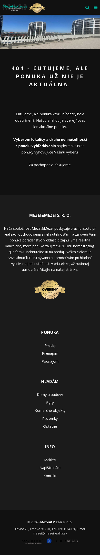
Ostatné (50, 426)
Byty (50, 402)
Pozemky (50, 418)
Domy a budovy (50, 394)
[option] (50, 32)
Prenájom (50, 353)
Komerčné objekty (50, 410)
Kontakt (50, 475)
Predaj (50, 345)
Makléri (50, 459)
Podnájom (50, 361)
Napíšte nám (50, 467)
